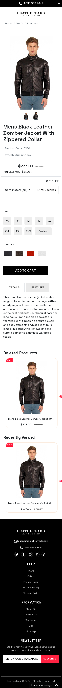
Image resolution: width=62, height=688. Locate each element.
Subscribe (49, 658)
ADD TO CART (25, 270)
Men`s (19, 23)
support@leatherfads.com (31, 540)
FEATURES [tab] (37, 287)
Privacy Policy (31, 581)
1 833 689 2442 (31, 3)
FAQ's (31, 570)
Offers (31, 576)
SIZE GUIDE (52, 181)
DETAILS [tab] (14, 287)
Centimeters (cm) (16, 190)
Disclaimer (31, 620)
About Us (31, 608)
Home (8, 23)
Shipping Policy (31, 593)
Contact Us (31, 614)
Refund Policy (31, 587)
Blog (31, 625)
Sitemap (31, 631)
